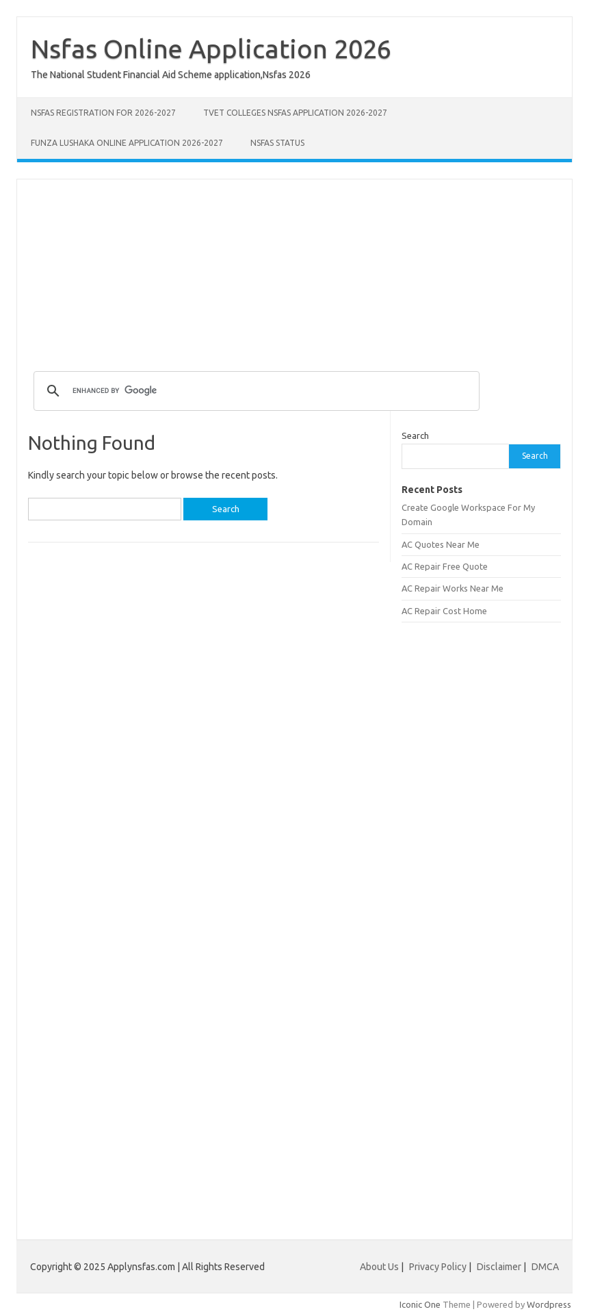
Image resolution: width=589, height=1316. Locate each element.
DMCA (545, 1266)
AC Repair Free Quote (445, 566)
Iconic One (420, 1304)
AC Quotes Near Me (441, 544)
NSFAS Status (277, 142)
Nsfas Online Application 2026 (211, 48)
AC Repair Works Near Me (452, 588)
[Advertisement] (294, 275)
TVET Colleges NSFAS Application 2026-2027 (295, 112)
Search (415, 435)
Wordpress (549, 1304)
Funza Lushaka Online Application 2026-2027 (127, 142)
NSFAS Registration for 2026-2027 (103, 112)
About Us (379, 1266)
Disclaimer (500, 1266)
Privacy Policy (439, 1266)
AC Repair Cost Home (444, 611)
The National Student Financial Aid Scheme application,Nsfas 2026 (171, 74)
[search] (254, 391)
